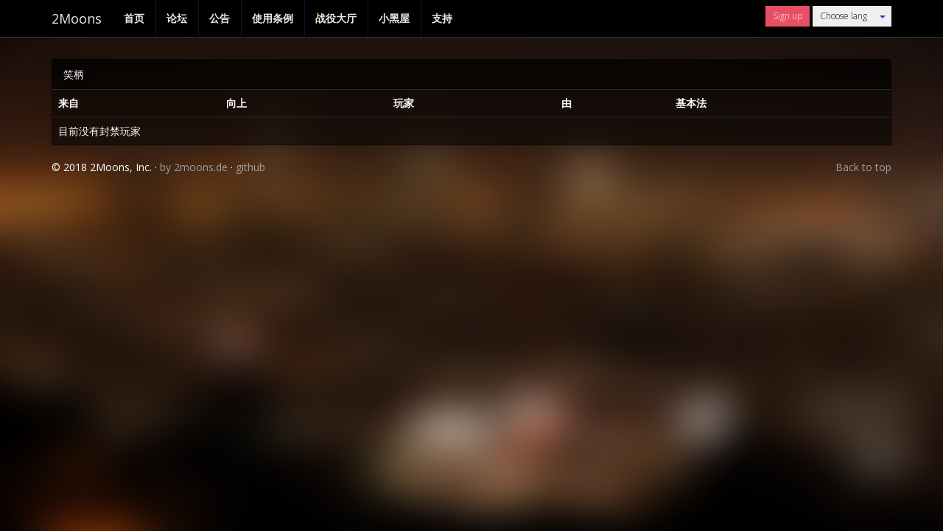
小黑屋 (394, 18)
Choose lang (843, 16)
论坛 (176, 18)
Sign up (787, 16)
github (250, 167)
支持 (442, 18)
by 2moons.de (194, 167)
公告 (219, 18)
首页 (134, 18)
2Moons (77, 18)
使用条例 (272, 18)
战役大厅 (336, 18)
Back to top (863, 167)
